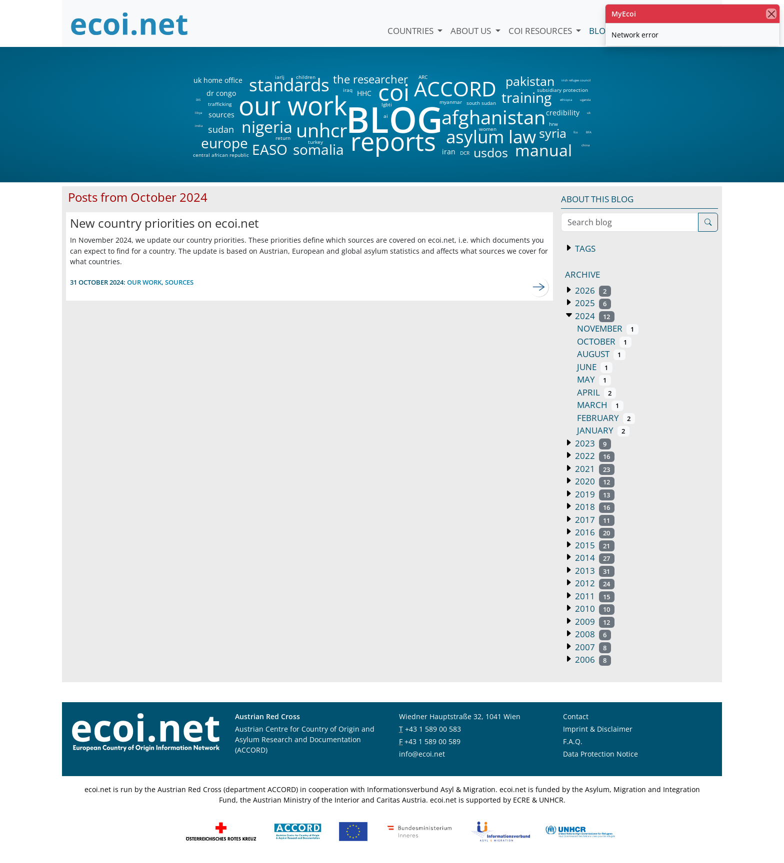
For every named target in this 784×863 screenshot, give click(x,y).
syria (552, 133)
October (604, 341)
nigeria (267, 127)
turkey (315, 141)
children (306, 76)
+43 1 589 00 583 (433, 729)
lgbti (387, 104)
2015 (593, 545)
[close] (771, 13)
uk (588, 112)
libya (198, 112)
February (606, 418)
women (487, 128)
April (596, 392)
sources (221, 114)
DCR (465, 152)
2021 (593, 468)
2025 (592, 303)
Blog (600, 30)
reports (393, 142)
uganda (585, 99)
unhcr (322, 130)
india (198, 125)
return (283, 137)
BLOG (393, 119)
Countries (412, 30)
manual (543, 150)
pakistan (530, 81)
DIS (198, 99)
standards (289, 85)
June (594, 367)
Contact (575, 716)
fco (576, 132)
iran (448, 151)
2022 (593, 455)
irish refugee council (576, 80)
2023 (592, 443)
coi (393, 92)
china (585, 145)
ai (386, 115)
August (601, 354)
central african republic (221, 154)
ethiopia (566, 99)
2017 (593, 519)
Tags (584, 248)
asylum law (491, 137)
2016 (593, 532)
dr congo (221, 93)
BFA (589, 132)
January (603, 430)
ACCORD (455, 88)
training (527, 97)
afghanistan (493, 117)
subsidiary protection (562, 89)
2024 (593, 316)
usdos (491, 152)
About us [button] (471, 30)
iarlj (279, 76)
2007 (592, 647)
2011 (593, 596)
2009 (593, 621)
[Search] (708, 222)
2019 (593, 494)
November (607, 328)
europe (224, 143)
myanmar (451, 101)
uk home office (218, 80)
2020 (593, 481)
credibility (562, 112)
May (594, 379)
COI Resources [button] (541, 30)
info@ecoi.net (422, 754)
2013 (593, 570)
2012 (593, 583)
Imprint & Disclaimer (597, 729)
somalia (318, 149)
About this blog (597, 199)
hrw (553, 123)
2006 (592, 659)
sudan (221, 129)
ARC (423, 76)
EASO (270, 149)
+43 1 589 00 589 (432, 741)
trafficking (220, 103)
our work (292, 105)
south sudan (481, 102)
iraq (347, 89)
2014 (593, 557)
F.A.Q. (572, 741)
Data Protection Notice (600, 754)
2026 (592, 290)
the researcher (353, 79)
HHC (364, 93)
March (600, 405)
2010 (593, 608)
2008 (592, 634)
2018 (593, 506)
